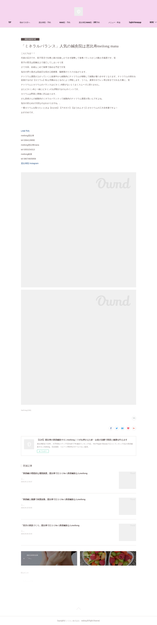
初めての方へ (42, 22)
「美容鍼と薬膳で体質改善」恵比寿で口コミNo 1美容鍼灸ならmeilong (53, 499)
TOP (26, 22)
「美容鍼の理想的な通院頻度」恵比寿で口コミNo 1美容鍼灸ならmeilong (54, 473)
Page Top (78, 609)
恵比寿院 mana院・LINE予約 (106, 22)
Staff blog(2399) (26, 410)
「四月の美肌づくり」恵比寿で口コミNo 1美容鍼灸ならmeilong (50, 525)
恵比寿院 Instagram (31, 163)
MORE (127, 22)
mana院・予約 (81, 22)
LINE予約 (25, 131)
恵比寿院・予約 (62, 22)
